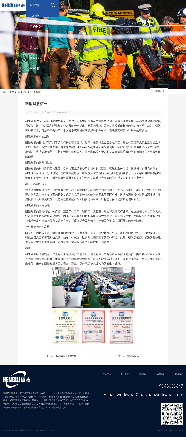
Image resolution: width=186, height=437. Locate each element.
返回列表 (159, 91)
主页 (11, 92)
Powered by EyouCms (47, 430)
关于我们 (107, 5)
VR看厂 (60, 5)
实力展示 (131, 5)
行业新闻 (35, 92)
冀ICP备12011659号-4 (174, 430)
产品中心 (83, 5)
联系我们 (35, 15)
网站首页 (35, 5)
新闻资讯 (155, 5)
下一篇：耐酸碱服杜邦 (129, 356)
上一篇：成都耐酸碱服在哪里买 (61, 356)
